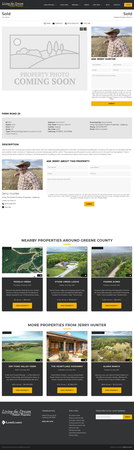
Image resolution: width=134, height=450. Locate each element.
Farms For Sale (74, 428)
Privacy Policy (102, 198)
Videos (86, 5)
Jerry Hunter (107, 122)
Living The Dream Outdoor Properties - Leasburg (108, 125)
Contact (117, 5)
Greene (57, 127)
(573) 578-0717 (101, 127)
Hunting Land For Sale (76, 423)
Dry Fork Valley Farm (22, 366)
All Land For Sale (74, 415)
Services (77, 5)
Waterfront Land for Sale (77, 425)
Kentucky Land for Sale (76, 420)
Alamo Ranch (111, 366)
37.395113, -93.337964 (64, 131)
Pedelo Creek (22, 282)
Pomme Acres (111, 282)
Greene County (119, 17)
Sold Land (64, 5)
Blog (108, 5)
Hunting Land (21, 131)
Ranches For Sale (74, 430)
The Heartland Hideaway (67, 366)
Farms (13, 131)
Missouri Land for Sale (76, 418)
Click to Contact (101, 129)
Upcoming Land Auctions (77, 433)
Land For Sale (51, 5)
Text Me (6, 207)
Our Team (98, 5)
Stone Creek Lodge (67, 282)
